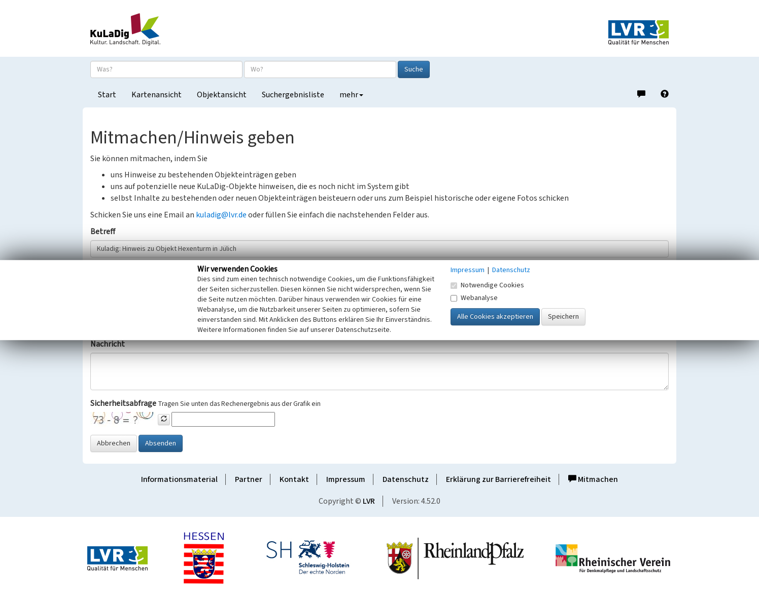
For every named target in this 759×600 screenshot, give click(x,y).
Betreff (102, 231)
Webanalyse (474, 298)
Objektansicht (222, 94)
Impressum (345, 479)
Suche (413, 69)
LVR (369, 501)
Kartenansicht (156, 94)
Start (107, 94)
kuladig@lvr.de (221, 214)
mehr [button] (351, 94)
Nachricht (107, 344)
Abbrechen (113, 443)
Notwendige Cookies (487, 285)
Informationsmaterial (179, 479)
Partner (248, 479)
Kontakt (294, 479)
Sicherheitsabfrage (123, 403)
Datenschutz (406, 479)
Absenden (160, 443)
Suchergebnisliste (293, 94)
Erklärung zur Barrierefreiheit (498, 479)
